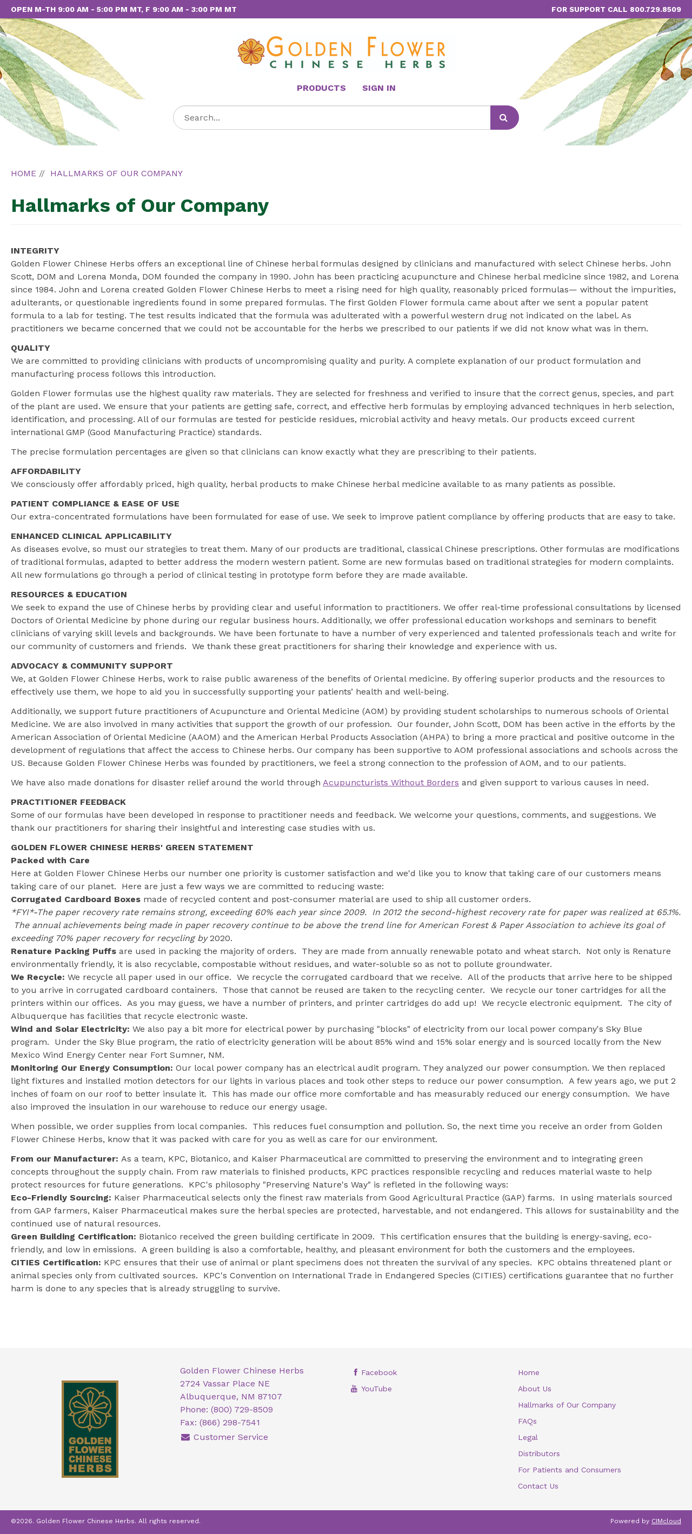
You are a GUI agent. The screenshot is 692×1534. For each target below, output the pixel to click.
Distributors (539, 1453)
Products (321, 88)
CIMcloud (666, 1521)
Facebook (373, 1372)
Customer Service (224, 1437)
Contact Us (538, 1486)
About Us (534, 1388)
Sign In (379, 88)
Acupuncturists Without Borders (391, 782)
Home (529, 1372)
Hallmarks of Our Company (567, 1404)
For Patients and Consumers (569, 1469)
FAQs (527, 1421)
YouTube (370, 1388)
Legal (528, 1437)
